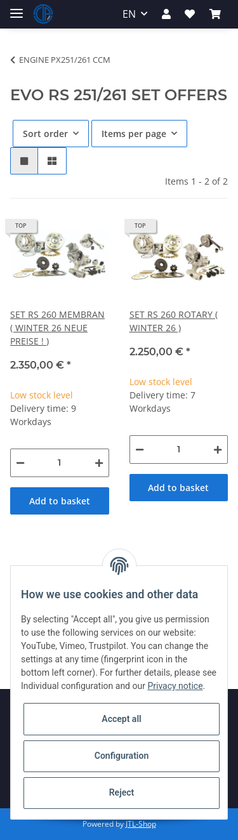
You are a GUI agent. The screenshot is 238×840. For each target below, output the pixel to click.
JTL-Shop (141, 823)
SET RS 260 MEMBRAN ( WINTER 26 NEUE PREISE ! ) (57, 327)
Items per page (134, 134)
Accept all (121, 719)
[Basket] (215, 14)
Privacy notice (174, 686)
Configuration (122, 756)
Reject (122, 792)
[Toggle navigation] (16, 8)
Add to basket (59, 501)
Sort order (45, 134)
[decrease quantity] (20, 462)
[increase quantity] (99, 462)
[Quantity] (59, 462)
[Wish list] (190, 14)
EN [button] (129, 14)
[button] (166, 14)
